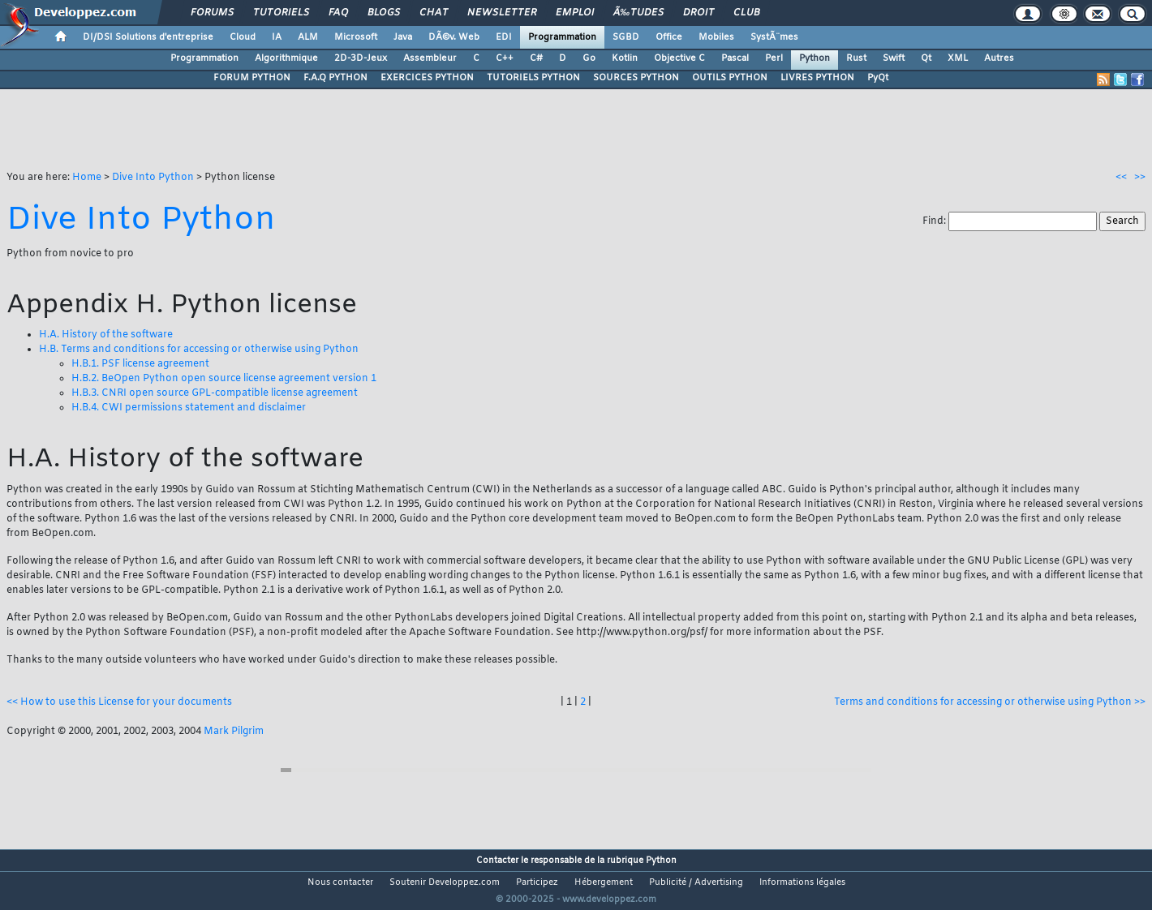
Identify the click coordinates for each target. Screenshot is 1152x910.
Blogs (384, 12)
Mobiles (716, 37)
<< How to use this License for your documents (119, 702)
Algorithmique (286, 58)
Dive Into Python (153, 177)
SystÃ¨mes (774, 37)
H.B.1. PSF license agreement (140, 364)
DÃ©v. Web (453, 37)
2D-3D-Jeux (360, 58)
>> (1140, 177)
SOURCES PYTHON (636, 78)
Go (588, 58)
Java (402, 37)
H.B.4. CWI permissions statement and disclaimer (188, 407)
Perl (774, 58)
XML (958, 58)
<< (1121, 177)
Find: (935, 221)
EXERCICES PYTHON (427, 78)
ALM (308, 37)
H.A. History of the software (106, 334)
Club (746, 12)
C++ (505, 58)
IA (277, 37)
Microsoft (355, 37)
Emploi (574, 12)
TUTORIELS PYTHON (533, 78)
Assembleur (430, 58)
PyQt (877, 78)
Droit (698, 12)
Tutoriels (281, 12)
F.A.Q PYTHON (335, 78)
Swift (894, 58)
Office (669, 37)
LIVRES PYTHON (817, 78)
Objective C (679, 58)
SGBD (626, 37)
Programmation (562, 37)
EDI (504, 37)
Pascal (735, 58)
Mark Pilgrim (234, 731)
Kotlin (625, 58)
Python (814, 58)
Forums (212, 12)
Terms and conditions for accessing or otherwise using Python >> (990, 702)
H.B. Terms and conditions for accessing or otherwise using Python (199, 349)
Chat (433, 12)
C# (536, 58)
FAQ (338, 12)
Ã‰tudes (638, 12)
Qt (926, 58)
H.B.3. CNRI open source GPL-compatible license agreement (214, 393)
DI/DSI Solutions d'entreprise (148, 37)
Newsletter (502, 12)
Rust (856, 58)
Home (86, 177)
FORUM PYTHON (251, 78)
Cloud (243, 37)
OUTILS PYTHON (729, 78)
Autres (999, 58)
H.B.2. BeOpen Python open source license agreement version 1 (223, 378)
